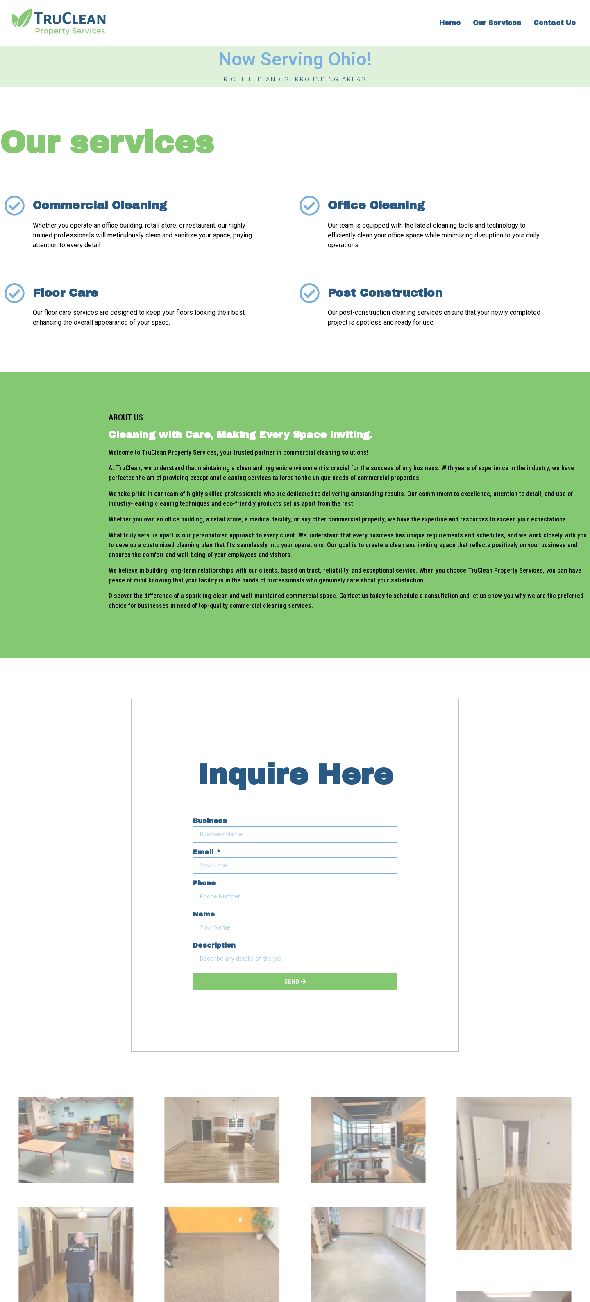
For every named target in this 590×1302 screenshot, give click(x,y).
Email (204, 852)
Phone (204, 883)
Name (204, 914)
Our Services (497, 22)
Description (214, 945)
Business (210, 821)
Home (450, 22)
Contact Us (554, 22)
